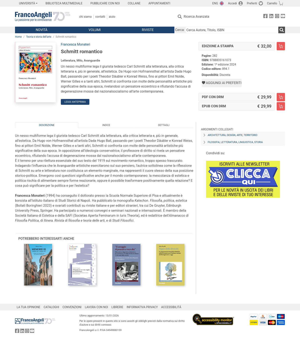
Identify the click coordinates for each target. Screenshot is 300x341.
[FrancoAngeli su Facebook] (265, 17)
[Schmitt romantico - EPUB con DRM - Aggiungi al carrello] (281, 106)
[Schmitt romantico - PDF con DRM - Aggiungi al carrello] (281, 97)
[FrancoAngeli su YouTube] (283, 17)
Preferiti (252, 3)
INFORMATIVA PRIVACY (142, 307)
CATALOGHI (51, 307)
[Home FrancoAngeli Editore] (42, 16)
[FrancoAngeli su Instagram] (277, 17)
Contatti (100, 16)
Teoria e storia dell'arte (38, 36)
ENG (215, 3)
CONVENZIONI (71, 307)
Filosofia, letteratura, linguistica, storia (235, 142)
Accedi (232, 3)
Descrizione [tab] (46, 125)
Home (18, 36)
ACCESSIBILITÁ (171, 307)
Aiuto (112, 16)
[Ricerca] (281, 30)
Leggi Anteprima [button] (75, 101)
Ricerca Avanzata (196, 17)
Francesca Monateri (75, 44)
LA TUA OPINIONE (28, 307)
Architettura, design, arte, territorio (233, 135)
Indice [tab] (106, 125)
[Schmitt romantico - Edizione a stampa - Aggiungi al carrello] (281, 46)
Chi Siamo (85, 16)
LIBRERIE (117, 307)
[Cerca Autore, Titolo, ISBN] (231, 30)
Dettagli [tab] (163, 125)
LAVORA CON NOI (96, 307)
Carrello (272, 3)
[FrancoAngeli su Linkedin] (271, 17)
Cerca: (180, 30)
